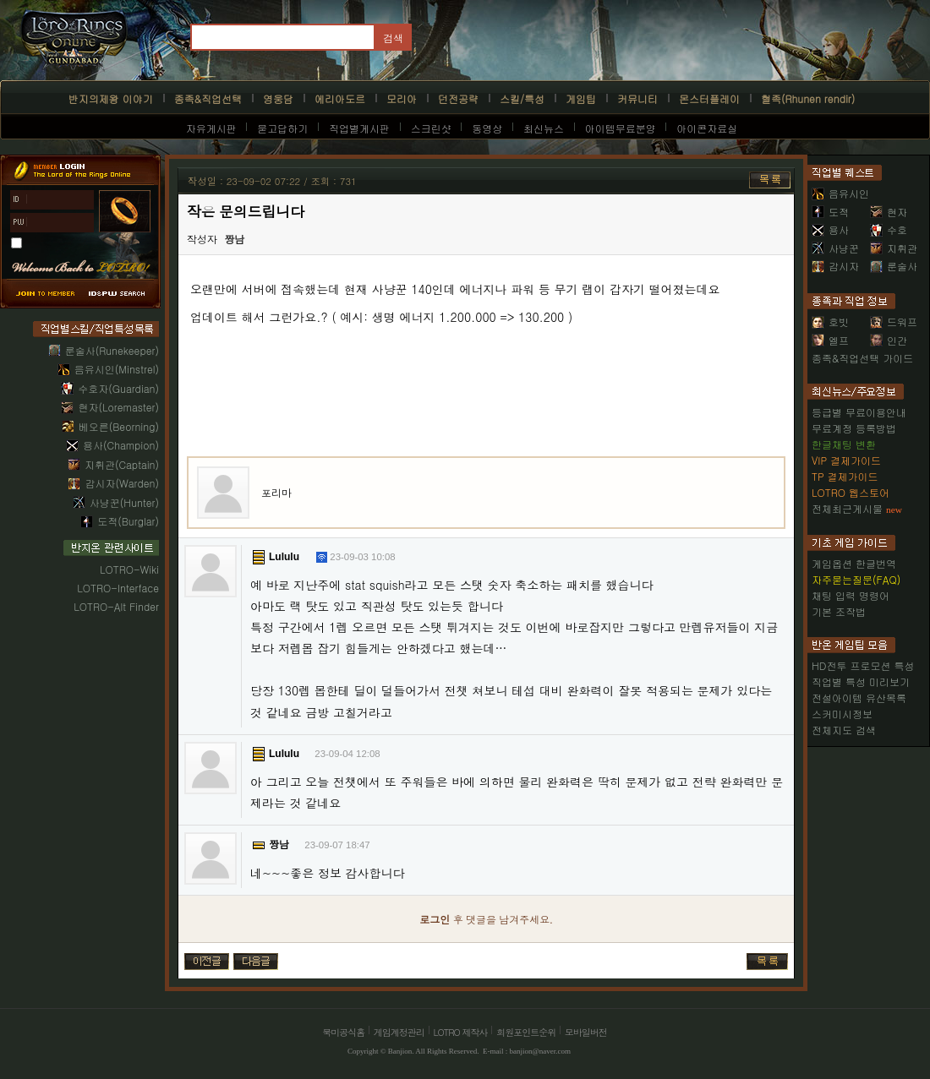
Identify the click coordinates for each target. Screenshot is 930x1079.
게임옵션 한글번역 (854, 563)
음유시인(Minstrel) (116, 369)
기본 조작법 (839, 611)
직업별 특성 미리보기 (861, 681)
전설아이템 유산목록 (859, 697)
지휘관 (893, 248)
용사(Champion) (121, 445)
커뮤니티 (637, 98)
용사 (830, 229)
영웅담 (278, 98)
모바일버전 (586, 1032)
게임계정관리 (399, 1032)
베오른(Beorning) (119, 426)
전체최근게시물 (847, 508)
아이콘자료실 (706, 128)
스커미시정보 (842, 713)
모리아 (401, 98)
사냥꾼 (835, 248)
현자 (888, 211)
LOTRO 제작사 (461, 1032)
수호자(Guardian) (118, 388)
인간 (888, 340)
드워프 (893, 321)
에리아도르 (340, 98)
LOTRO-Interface (118, 587)
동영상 (487, 128)
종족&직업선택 (208, 98)
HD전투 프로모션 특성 (863, 665)
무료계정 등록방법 (854, 428)
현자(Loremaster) (118, 407)
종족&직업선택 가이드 (862, 358)
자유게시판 (211, 128)
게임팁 (581, 98)
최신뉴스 (543, 128)
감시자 (835, 266)
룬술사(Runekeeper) (112, 350)
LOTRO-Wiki (129, 569)
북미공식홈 (343, 1032)
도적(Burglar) (128, 521)
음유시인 (840, 193)
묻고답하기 (282, 128)
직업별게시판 (359, 128)
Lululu (284, 557)
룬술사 (893, 266)
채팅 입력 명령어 (850, 595)
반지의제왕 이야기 (110, 98)
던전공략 (458, 98)
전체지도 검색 (844, 729)
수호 (888, 229)
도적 (830, 211)
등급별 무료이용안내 (859, 412)
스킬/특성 (522, 98)
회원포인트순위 (525, 1032)
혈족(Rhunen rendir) (808, 98)
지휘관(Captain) (122, 464)
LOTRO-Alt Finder (116, 606)
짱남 (234, 240)
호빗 (830, 321)
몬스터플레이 (709, 98)
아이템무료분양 (620, 128)
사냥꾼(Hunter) (124, 502)
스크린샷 (431, 128)
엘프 (830, 340)
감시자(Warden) (122, 483)
